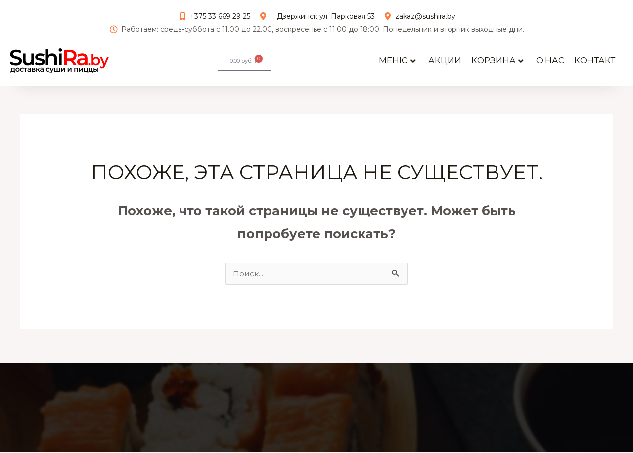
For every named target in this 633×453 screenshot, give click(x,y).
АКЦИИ (444, 60)
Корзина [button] (497, 60)
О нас (550, 60)
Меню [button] (397, 60)
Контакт (594, 60)
